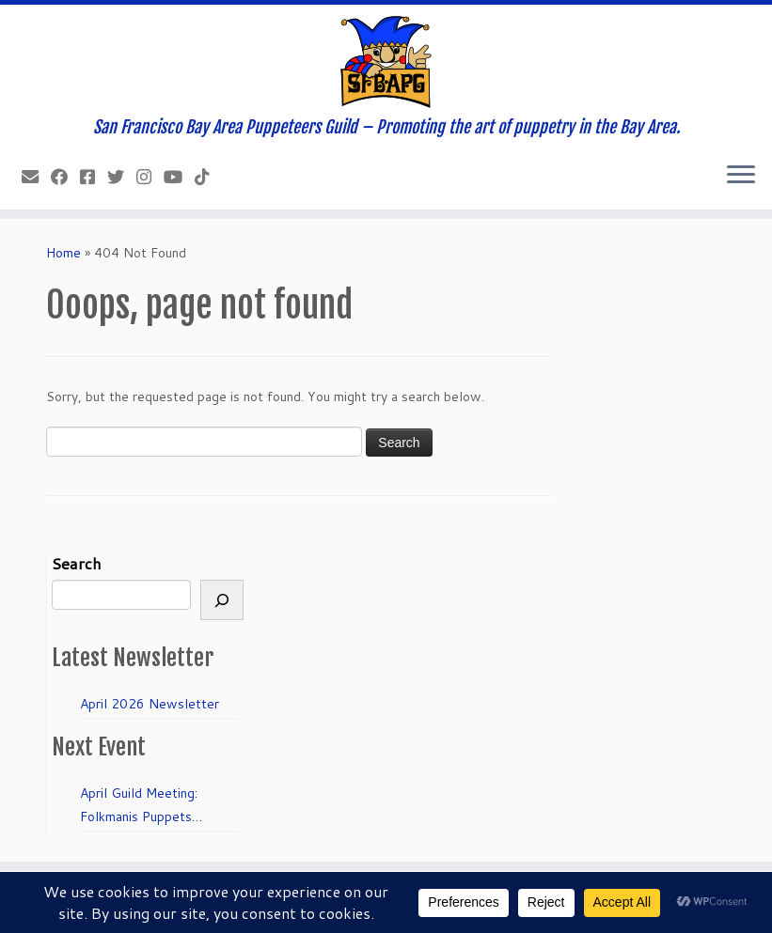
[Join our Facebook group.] (93, 176)
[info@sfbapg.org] (36, 176)
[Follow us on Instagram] (150, 176)
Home (63, 252)
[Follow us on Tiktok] (208, 176)
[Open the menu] (741, 176)
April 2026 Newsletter (149, 703)
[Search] (222, 600)
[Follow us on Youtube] (179, 176)
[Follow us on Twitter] (121, 176)
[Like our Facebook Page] (65, 176)
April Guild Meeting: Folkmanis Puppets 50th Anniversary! (138, 806)
